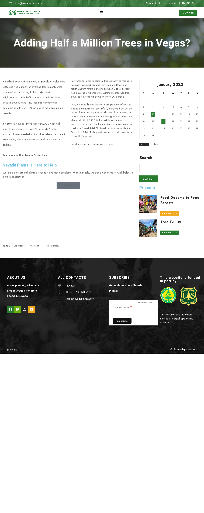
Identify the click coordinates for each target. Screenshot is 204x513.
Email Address (122, 307)
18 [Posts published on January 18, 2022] (163, 121)
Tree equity (35, 245)
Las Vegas (18, 245)
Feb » (155, 144)
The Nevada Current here (33, 155)
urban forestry (52, 245)
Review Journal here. (102, 144)
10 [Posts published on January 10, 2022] (153, 114)
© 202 (11, 350)
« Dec (144, 144)
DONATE (188, 11)
